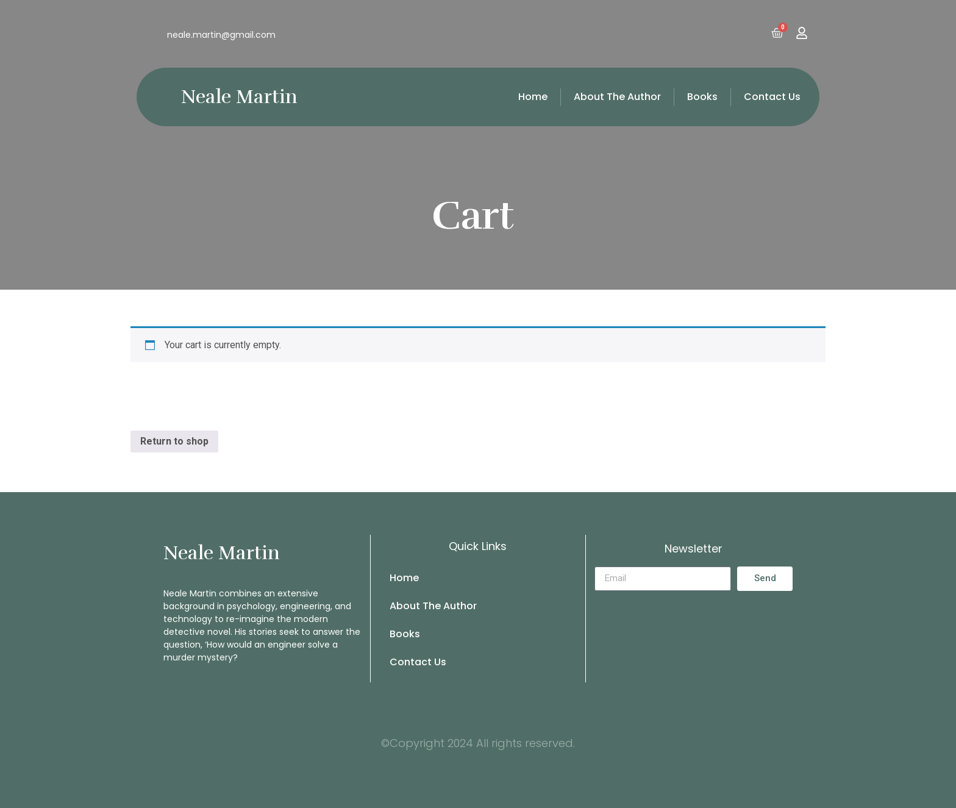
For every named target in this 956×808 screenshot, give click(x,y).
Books (702, 97)
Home (533, 97)
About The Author (617, 97)
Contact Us (772, 97)
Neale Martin (239, 97)
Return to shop (174, 441)
